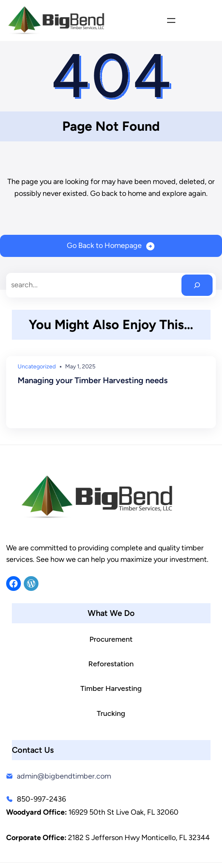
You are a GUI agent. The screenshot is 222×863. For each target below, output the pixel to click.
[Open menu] (171, 20)
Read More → (39, 410)
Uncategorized (37, 366)
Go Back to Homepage (104, 245)
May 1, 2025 (80, 366)
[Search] (197, 285)
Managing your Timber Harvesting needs (93, 380)
